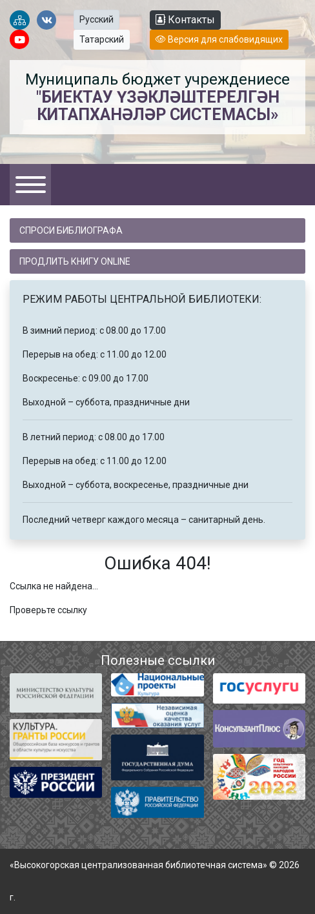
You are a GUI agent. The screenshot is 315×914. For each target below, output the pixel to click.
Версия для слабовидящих (219, 39)
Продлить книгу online (74, 261)
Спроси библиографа (71, 230)
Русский (96, 19)
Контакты (185, 20)
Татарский (101, 39)
